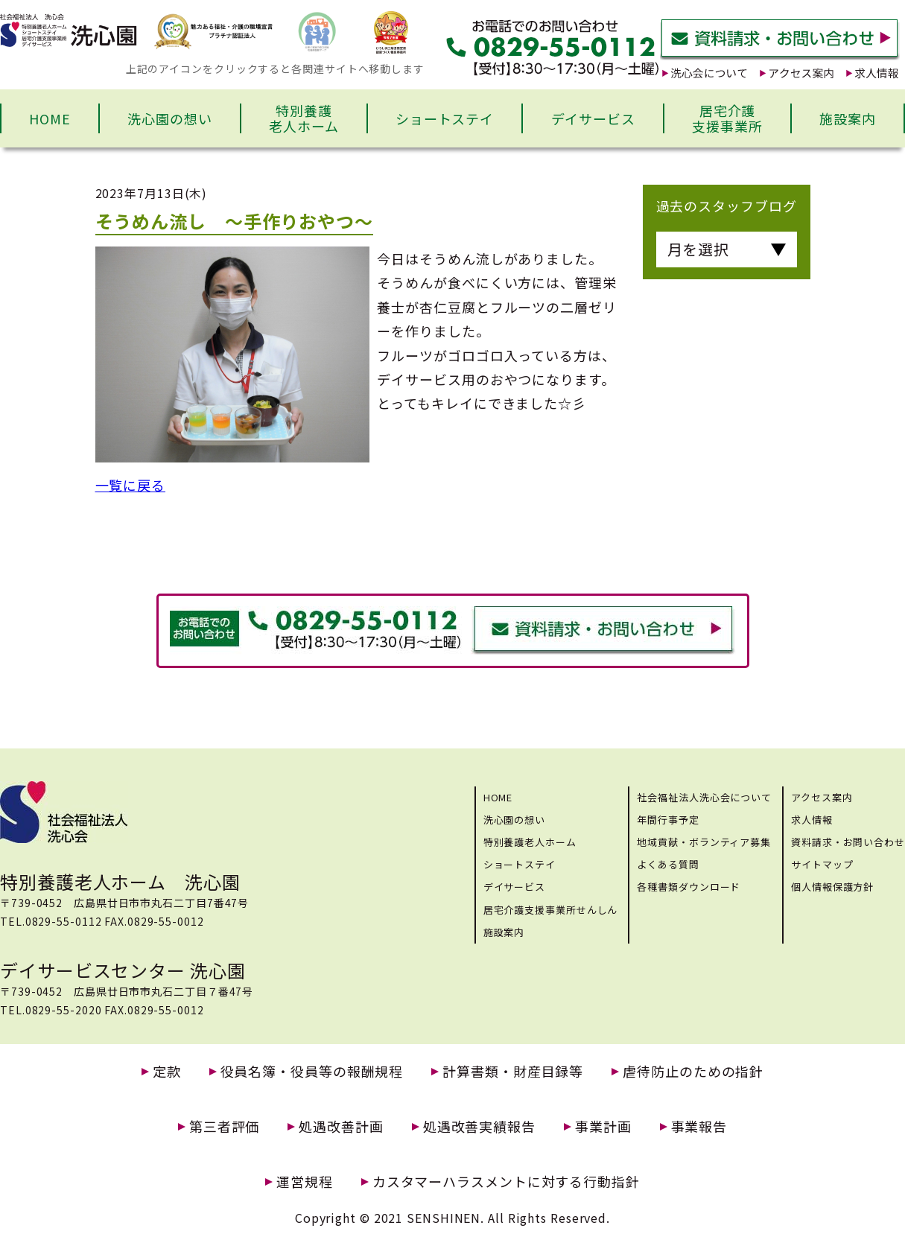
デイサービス (593, 118)
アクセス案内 (821, 797)
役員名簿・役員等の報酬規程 (312, 1071)
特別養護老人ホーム (304, 118)
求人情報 (812, 820)
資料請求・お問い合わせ (848, 842)
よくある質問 (668, 864)
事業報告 (699, 1126)
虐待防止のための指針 (693, 1071)
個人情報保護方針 (832, 887)
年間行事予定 (668, 820)
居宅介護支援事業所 (727, 118)
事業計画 (603, 1126)
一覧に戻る (130, 485)
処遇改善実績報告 (479, 1126)
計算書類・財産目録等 (512, 1071)
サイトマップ (822, 864)
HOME (50, 118)
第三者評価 (224, 1126)
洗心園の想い (169, 118)
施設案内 (847, 118)
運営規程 (304, 1181)
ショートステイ (445, 118)
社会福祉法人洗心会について (704, 797)
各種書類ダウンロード (688, 887)
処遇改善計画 (341, 1126)
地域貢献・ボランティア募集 (704, 842)
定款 (167, 1071)
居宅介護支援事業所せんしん (550, 910)
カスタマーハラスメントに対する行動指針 (506, 1181)
